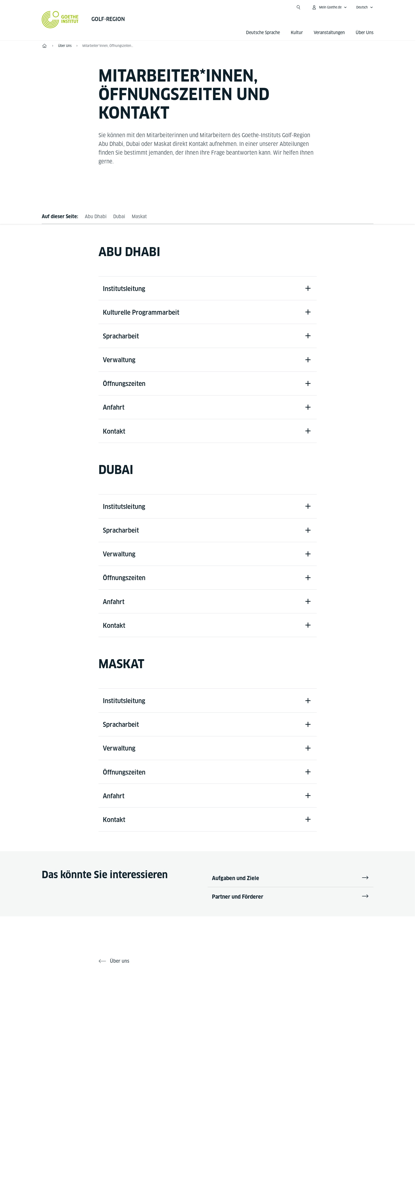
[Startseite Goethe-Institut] (60, 19)
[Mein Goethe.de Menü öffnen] (329, 7)
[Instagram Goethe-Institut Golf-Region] (216, 1019)
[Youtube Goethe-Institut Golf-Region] (233, 1019)
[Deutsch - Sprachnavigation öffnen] (364, 7)
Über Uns (364, 32)
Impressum (185, 1155)
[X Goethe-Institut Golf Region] (198, 1019)
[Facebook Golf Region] (181, 1019)
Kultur (297, 32)
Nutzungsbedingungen (263, 1155)
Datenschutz (219, 1155)
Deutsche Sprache (263, 32)
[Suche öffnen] (298, 7)
